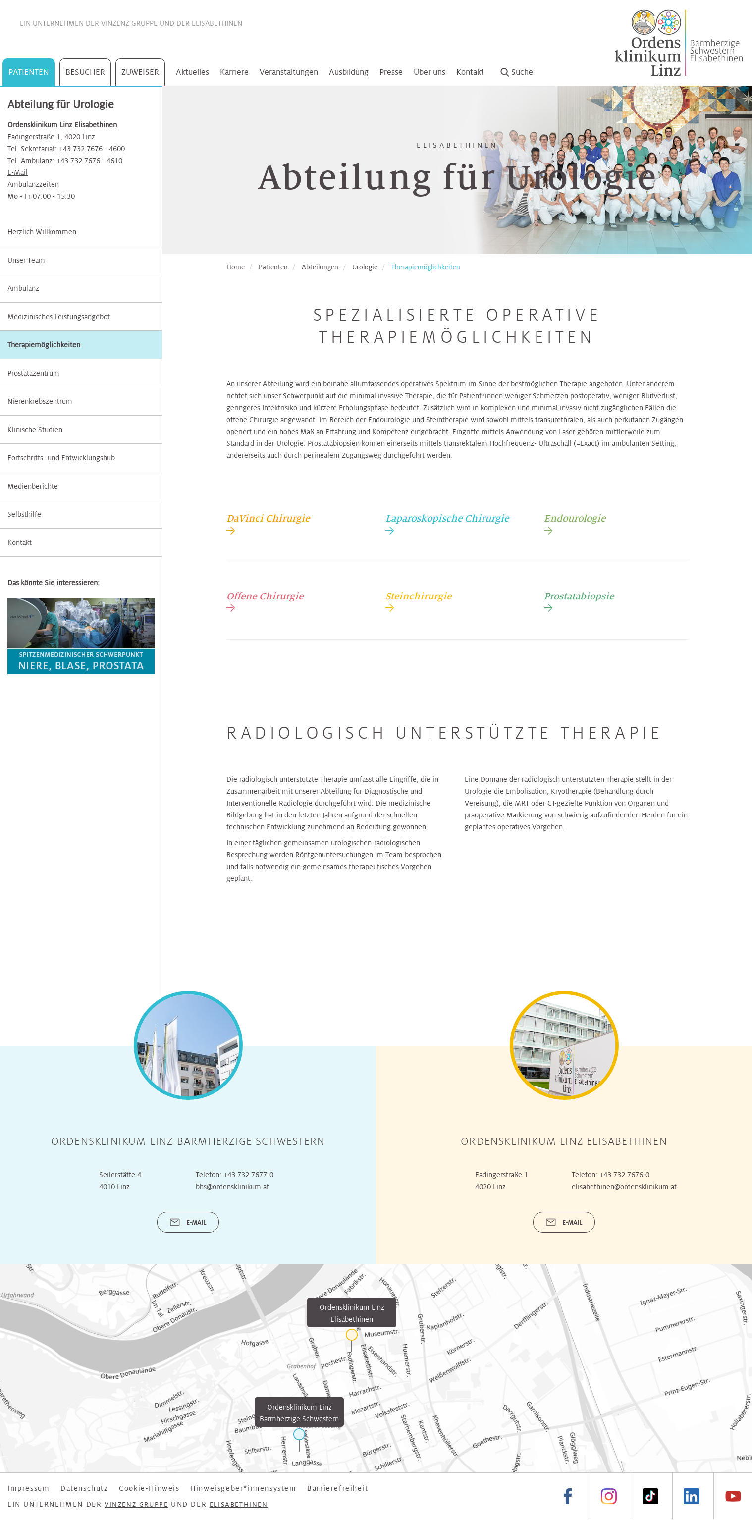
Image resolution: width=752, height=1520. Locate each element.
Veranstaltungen (289, 72)
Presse (391, 72)
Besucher (85, 72)
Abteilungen (320, 267)
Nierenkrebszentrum (39, 401)
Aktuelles (192, 72)
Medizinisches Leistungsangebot (58, 316)
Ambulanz (23, 288)
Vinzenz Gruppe (129, 23)
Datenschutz (84, 1488)
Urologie (364, 267)
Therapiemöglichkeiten (43, 344)
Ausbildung (349, 72)
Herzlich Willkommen (41, 231)
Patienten (28, 72)
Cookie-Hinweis (149, 1488)
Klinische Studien (34, 429)
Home (235, 267)
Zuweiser (140, 72)
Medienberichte (32, 486)
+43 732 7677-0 (248, 1174)
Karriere (234, 72)
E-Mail (17, 172)
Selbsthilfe (24, 514)
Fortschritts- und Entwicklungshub (61, 457)
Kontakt (470, 72)
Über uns (429, 72)
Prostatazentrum (33, 373)
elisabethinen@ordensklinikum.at (624, 1186)
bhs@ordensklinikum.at (232, 1186)
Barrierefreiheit (338, 1488)
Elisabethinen (217, 23)
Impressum (28, 1488)
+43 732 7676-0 (624, 1174)
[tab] (268, 523)
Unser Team (26, 260)
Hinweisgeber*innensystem (243, 1488)
